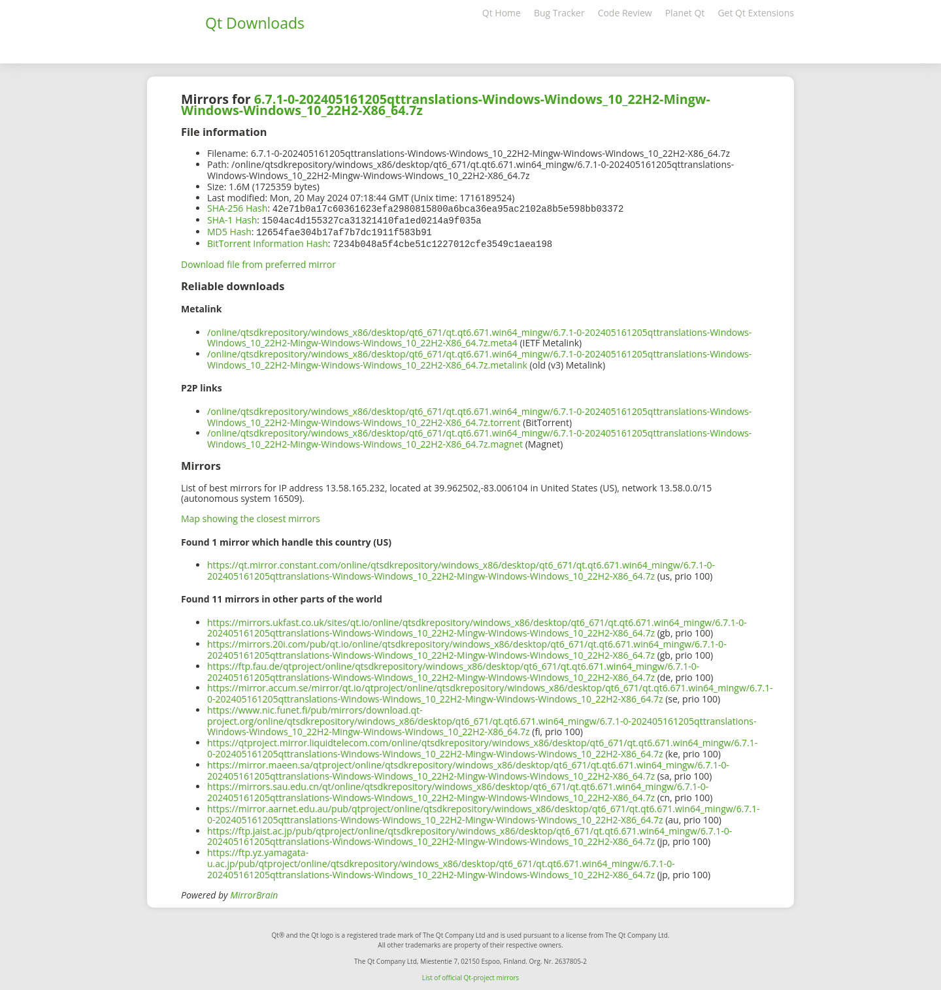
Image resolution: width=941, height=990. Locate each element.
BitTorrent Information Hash (267, 241)
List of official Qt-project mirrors (471, 975)
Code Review (625, 13)
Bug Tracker (559, 13)
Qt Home (501, 13)
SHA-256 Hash (237, 208)
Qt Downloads (255, 22)
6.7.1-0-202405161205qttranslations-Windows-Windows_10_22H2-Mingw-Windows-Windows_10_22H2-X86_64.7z (445, 104)
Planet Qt (685, 13)
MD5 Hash (229, 230)
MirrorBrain (254, 892)
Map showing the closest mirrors (250, 516)
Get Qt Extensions (756, 13)
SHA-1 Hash (232, 219)
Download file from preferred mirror (258, 262)
